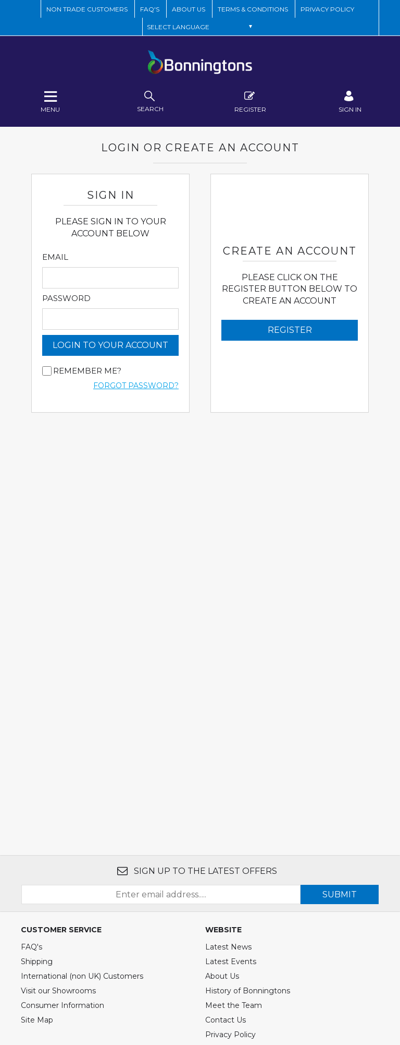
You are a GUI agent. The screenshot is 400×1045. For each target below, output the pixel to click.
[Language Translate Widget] (199, 26)
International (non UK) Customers (82, 976)
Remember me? (87, 371)
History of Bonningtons (247, 990)
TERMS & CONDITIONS (253, 9)
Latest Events (230, 961)
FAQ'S (149, 9)
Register (250, 100)
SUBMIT (339, 894)
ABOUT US (188, 9)
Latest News (228, 947)
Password (66, 298)
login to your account (110, 345)
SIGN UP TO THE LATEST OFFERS (197, 871)
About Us (222, 976)
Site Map (37, 1020)
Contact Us (225, 1020)
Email (55, 257)
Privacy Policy (327, 9)
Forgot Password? (136, 385)
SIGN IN (350, 100)
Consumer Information (62, 1005)
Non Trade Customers (87, 9)
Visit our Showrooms (58, 990)
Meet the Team (233, 1005)
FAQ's (31, 947)
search (150, 100)
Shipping (37, 961)
